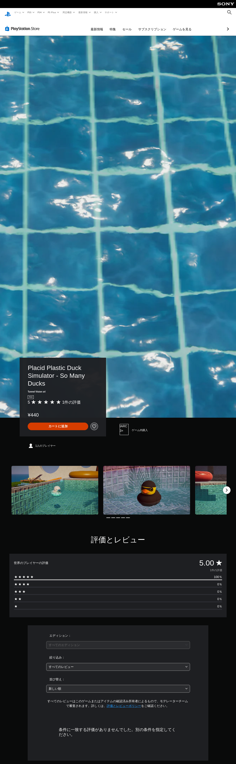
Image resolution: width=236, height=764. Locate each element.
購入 (96, 12)
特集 (89, 25)
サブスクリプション (129, 25)
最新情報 (83, 12)
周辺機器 (67, 12)
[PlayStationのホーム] (8, 12)
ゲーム (17, 12)
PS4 (40, 12)
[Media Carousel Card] (54, 486)
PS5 (29, 12)
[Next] (226, 486)
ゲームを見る (158, 25)
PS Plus (52, 12)
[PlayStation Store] (23, 24)
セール (103, 25)
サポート (109, 12)
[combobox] (118, 641)
